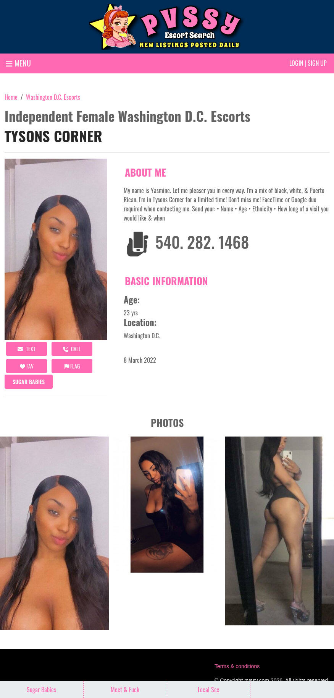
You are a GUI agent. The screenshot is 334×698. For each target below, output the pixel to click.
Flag (72, 366)
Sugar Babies (29, 382)
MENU (18, 63)
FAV (27, 366)
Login (296, 63)
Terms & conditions (237, 666)
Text (26, 349)
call (72, 349)
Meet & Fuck (125, 689)
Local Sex (208, 689)
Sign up (317, 63)
